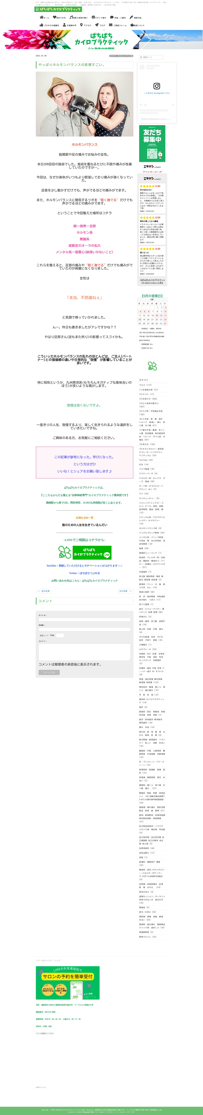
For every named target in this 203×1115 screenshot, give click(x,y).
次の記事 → (125, 591)
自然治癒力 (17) (147, 853)
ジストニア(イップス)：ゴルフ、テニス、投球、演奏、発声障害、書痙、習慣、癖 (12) (152, 508)
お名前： (42, 625)
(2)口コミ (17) (146, 394)
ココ (48, 1033)
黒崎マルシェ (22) (148, 937)
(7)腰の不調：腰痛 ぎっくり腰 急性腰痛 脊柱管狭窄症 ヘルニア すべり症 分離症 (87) (152, 435)
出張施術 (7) (145, 572)
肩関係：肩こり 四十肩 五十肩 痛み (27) (152, 786)
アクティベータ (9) (148, 473)
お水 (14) (144, 464)
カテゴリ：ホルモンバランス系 (121, 56)
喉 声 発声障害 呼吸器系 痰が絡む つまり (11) (152, 598)
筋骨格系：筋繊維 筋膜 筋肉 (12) (152, 771)
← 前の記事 (44, 591)
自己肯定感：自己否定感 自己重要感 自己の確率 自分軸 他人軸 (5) (151, 840)
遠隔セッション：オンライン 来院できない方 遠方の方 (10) (152, 900)
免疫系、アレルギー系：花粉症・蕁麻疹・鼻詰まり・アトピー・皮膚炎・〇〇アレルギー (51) (152, 562)
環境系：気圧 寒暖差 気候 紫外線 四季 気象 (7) (152, 713)
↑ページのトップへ (44, 961)
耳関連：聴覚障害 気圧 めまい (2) (152, 779)
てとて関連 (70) (147, 469)
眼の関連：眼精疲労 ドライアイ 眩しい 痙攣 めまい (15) (152, 743)
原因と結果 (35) (147, 592)
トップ (57, 961)
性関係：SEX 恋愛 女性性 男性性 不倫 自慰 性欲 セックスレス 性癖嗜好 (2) (152, 659)
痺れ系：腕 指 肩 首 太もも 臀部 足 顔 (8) (152, 733)
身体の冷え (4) (146, 892)
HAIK (133, 1112)
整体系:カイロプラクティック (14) (151, 700)
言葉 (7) (143, 857)
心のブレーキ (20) (148, 649)
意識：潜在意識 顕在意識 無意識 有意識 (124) (150, 680)
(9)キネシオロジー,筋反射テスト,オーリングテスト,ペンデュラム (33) (151, 452)
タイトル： (43, 615)
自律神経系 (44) (147, 848)
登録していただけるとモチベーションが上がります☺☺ (91, 565)
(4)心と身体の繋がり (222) (149, 405)
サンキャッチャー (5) (149, 498)
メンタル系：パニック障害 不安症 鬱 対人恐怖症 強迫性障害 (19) (152, 540)
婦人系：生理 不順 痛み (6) (151, 630)
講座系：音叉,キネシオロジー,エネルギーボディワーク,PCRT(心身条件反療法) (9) (151, 874)
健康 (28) (144, 548)
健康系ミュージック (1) (150, 553)
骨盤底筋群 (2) (146, 932)
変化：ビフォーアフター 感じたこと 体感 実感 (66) (151, 610)
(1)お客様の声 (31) (148, 390)
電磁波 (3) (144, 907)
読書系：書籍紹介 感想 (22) (149, 863)
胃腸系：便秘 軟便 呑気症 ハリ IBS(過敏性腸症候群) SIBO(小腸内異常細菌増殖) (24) (152, 798)
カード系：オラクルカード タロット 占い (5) (151, 487)
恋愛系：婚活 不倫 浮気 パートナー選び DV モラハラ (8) (151, 671)
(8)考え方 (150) (147, 444)
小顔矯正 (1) (145, 645)
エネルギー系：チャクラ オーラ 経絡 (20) (152, 479)
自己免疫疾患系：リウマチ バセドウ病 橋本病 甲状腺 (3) (152, 829)
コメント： (43, 641)
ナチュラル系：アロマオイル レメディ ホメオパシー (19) (152, 520)
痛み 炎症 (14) (147, 727)
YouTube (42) (146, 460)
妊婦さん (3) (145, 617)
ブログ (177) (145, 385)
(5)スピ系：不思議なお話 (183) (151, 412)
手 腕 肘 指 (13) (149, 695)
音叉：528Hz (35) (147, 912)
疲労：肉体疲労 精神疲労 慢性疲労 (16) (150, 721)
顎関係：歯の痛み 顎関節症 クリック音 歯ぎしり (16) (152, 926)
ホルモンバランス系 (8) (150, 528)
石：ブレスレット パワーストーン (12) (151, 763)
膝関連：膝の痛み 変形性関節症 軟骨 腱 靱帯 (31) (152, 808)
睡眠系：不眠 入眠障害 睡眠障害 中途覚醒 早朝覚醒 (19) (152, 754)
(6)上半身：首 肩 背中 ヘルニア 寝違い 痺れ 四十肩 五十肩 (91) (152, 422)
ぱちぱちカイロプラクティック (100, 580)
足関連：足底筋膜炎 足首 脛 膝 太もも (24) (152, 885)
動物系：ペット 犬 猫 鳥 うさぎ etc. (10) (152, 585)
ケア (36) (144, 494)
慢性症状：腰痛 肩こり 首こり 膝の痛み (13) (152, 688)
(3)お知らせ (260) (148, 399)
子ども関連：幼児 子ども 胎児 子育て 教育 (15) (152, 638)
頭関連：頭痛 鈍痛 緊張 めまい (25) (152, 918)
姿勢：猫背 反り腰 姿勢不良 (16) (152, 622)
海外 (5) (143, 707)
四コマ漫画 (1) (146, 604)
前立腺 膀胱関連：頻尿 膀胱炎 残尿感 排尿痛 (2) (151, 578)
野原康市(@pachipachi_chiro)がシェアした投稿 (160, 119)
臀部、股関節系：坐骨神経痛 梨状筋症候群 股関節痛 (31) (152, 818)
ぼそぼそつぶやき (90, 573)
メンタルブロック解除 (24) (152, 533)
